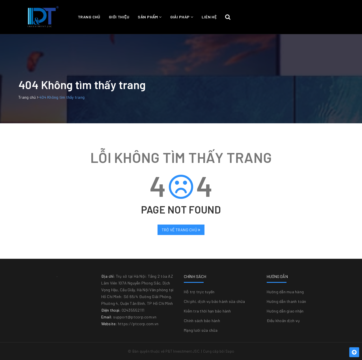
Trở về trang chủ (181, 229)
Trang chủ (89, 16)
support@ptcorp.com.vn (134, 316)
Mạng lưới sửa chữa (201, 330)
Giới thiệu (119, 16)
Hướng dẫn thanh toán (286, 301)
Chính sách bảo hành (202, 320)
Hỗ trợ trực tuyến (199, 291)
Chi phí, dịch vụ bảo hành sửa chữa (214, 301)
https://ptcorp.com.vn (138, 323)
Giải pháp (181, 16)
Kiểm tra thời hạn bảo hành (207, 311)
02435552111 (133, 310)
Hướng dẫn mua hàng (285, 291)
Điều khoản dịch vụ (283, 320)
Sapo (229, 351)
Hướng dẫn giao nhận (285, 311)
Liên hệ (209, 16)
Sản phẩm (149, 16)
